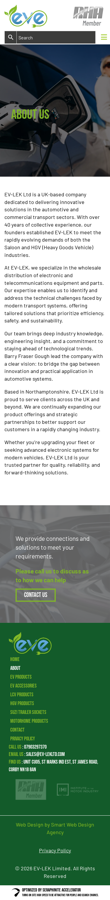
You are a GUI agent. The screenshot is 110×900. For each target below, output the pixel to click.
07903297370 (35, 747)
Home (15, 659)
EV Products (21, 677)
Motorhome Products (29, 721)
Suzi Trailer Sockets (28, 712)
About (15, 668)
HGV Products (22, 703)
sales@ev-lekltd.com (45, 754)
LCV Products (21, 695)
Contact (17, 730)
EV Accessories (23, 686)
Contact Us (35, 595)
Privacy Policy (22, 739)
